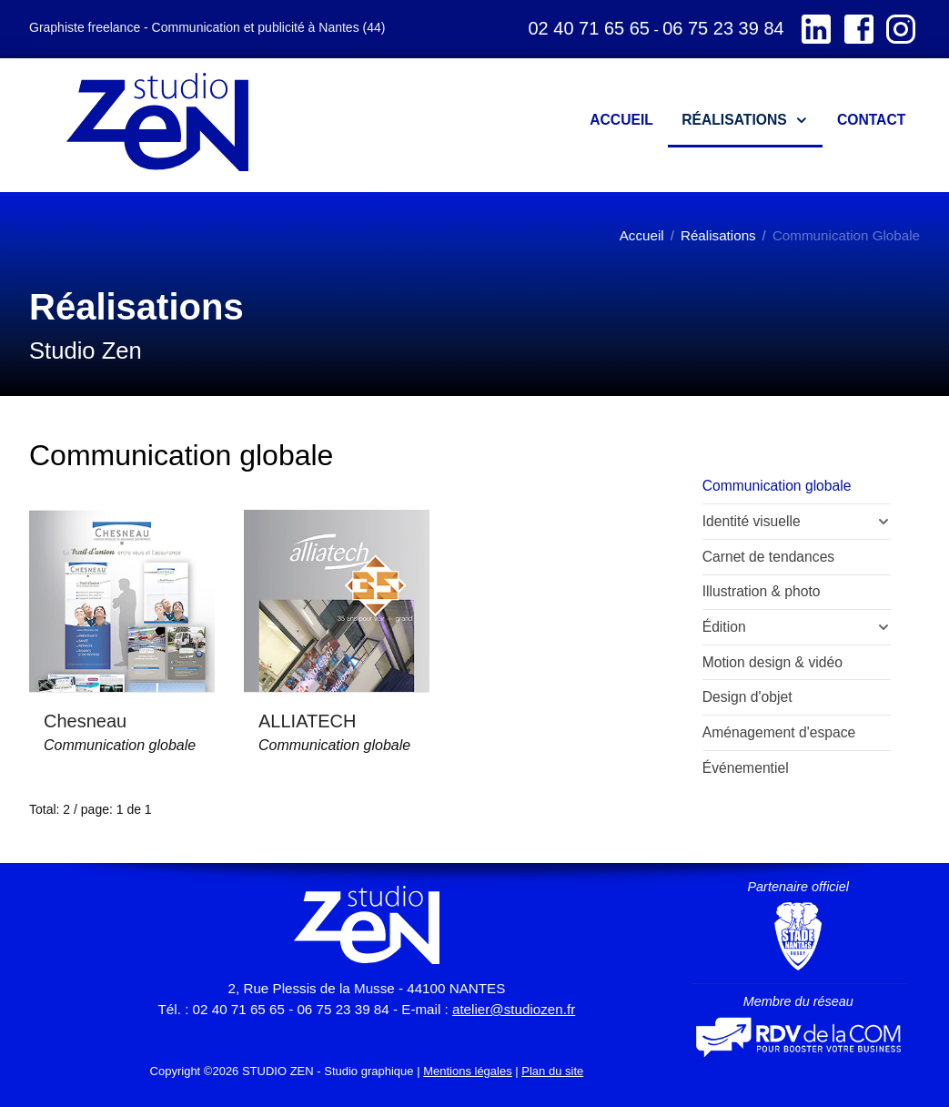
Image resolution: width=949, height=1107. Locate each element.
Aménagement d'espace (779, 732)
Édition (724, 627)
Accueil (642, 235)
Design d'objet (747, 697)
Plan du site (552, 1071)
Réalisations (718, 235)
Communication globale (120, 745)
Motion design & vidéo (772, 662)
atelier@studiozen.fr (513, 1009)
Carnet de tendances (768, 556)
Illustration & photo (761, 591)
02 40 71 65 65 (588, 28)
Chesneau (85, 721)
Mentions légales (467, 1071)
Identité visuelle (751, 521)
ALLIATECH (307, 721)
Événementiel (745, 768)
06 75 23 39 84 (722, 28)
